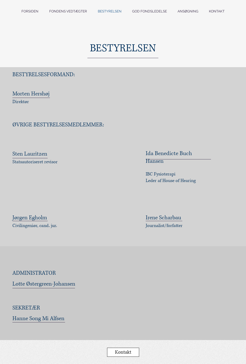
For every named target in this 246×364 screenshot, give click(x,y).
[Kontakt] (123, 352)
